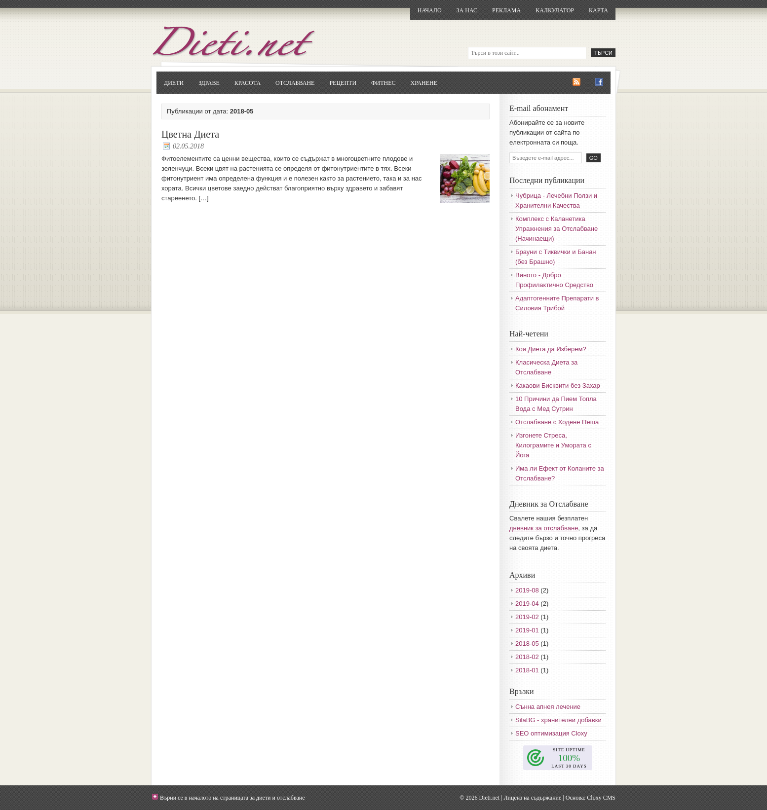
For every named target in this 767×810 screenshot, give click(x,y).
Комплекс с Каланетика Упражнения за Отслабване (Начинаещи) (556, 228)
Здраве (209, 82)
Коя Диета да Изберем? (550, 349)
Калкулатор (555, 10)
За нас (467, 10)
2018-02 (527, 657)
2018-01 (527, 670)
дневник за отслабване (543, 528)
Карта (598, 10)
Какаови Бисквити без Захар (557, 385)
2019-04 (527, 603)
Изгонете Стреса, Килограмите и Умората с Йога (553, 445)
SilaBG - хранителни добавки (558, 720)
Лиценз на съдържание (532, 797)
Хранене (424, 82)
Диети (174, 82)
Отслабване (294, 82)
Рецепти (342, 82)
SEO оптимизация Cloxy (551, 733)
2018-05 (527, 643)
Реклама (506, 10)
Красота (247, 82)
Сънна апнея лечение (547, 706)
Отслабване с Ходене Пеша (557, 422)
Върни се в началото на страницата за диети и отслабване (232, 797)
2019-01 (527, 630)
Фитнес (383, 82)
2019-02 (527, 617)
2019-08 (527, 590)
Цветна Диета (190, 134)
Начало (430, 10)
